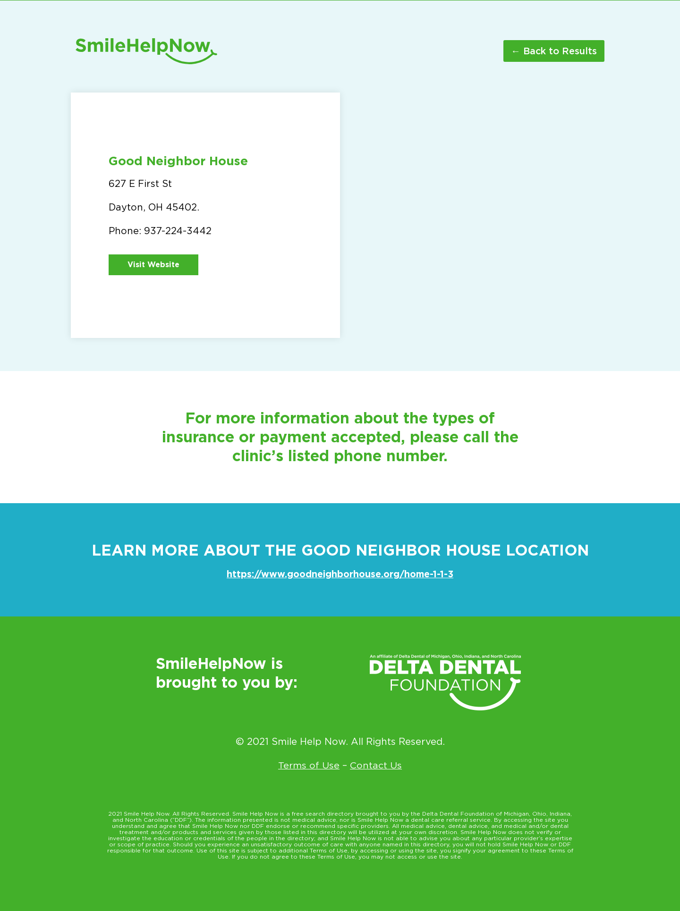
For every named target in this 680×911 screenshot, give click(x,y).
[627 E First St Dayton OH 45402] (474, 215)
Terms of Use (309, 765)
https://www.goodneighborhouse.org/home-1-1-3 (340, 574)
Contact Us (376, 765)
